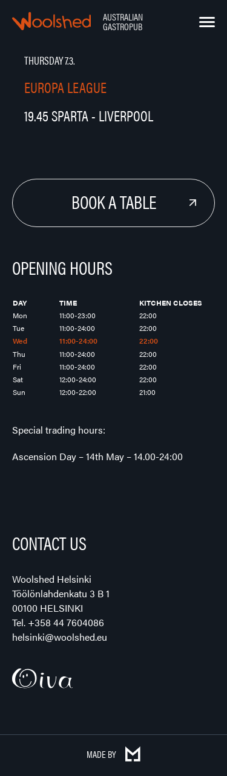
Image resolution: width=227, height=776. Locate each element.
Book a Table (113, 201)
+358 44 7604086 (66, 622)
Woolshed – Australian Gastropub (51, 21)
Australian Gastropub (123, 21)
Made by (113, 754)
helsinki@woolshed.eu (59, 637)
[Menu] (207, 22)
